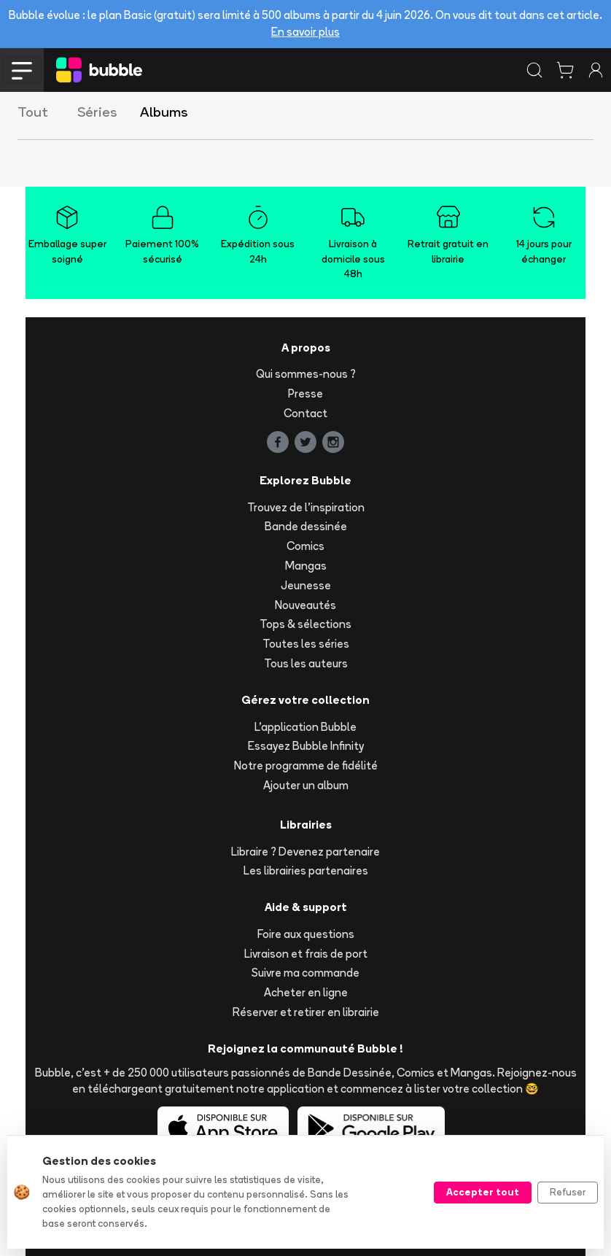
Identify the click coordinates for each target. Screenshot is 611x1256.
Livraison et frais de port (305, 954)
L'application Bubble (305, 727)
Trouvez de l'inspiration (306, 507)
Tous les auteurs (306, 663)
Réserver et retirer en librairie (306, 1012)
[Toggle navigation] (22, 70)
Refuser (567, 1192)
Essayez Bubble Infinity (306, 746)
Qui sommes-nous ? (306, 374)
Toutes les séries (305, 644)
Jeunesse (306, 585)
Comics (305, 546)
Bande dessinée (306, 526)
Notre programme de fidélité (306, 765)
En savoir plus (305, 32)
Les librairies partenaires (306, 870)
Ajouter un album (306, 785)
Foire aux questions (305, 934)
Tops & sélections (305, 624)
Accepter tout (482, 1192)
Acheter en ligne (306, 992)
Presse (305, 393)
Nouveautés (305, 605)
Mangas (306, 566)
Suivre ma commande (305, 973)
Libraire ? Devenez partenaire (305, 851)
